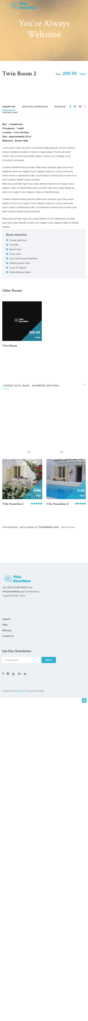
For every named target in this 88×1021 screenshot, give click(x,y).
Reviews (60, 107)
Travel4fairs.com (49, 528)
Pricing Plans (9, 112)
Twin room (9, 346)
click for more (68, 528)
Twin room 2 (19, 74)
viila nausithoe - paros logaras (18, 528)
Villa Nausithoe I (13, 505)
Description (8, 107)
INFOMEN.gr (19, 692)
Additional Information (35, 107)
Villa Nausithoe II (57, 505)
